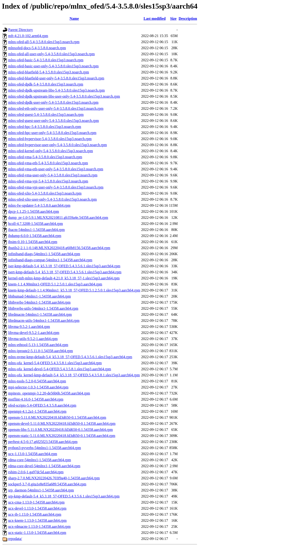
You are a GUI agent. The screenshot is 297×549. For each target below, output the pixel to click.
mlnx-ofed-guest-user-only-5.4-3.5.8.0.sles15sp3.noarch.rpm (53, 121)
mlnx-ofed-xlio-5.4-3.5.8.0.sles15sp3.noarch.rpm (45, 193)
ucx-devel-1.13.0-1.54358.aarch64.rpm (37, 508)
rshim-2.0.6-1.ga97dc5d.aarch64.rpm (36, 472)
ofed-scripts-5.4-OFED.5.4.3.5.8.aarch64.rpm (42, 405)
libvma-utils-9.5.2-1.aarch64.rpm (33, 339)
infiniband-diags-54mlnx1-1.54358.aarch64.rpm (44, 254)
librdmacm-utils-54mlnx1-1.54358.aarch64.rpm (43, 321)
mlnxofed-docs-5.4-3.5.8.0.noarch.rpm (37, 48)
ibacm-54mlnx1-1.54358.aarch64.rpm (36, 230)
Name (74, 19)
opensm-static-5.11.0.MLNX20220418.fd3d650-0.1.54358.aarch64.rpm (61, 436)
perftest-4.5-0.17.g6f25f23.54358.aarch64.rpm (43, 442)
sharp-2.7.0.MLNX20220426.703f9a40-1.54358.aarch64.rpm (54, 478)
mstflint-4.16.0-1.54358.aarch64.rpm (35, 399)
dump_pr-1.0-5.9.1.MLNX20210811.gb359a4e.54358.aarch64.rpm (58, 218)
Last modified (154, 19)
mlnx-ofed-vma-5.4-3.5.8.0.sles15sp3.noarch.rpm (45, 157)
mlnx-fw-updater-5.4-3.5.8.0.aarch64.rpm (39, 205)
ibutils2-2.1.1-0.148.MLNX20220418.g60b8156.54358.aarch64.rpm (59, 248)
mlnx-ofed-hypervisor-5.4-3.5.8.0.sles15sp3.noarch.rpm (50, 139)
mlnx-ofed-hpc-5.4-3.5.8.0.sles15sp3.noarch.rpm (44, 127)
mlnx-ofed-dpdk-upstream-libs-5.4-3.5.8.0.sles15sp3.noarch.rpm (56, 90)
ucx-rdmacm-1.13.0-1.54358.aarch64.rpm (39, 526)
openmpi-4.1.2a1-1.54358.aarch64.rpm (37, 411)
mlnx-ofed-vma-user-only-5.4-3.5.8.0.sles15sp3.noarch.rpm (52, 175)
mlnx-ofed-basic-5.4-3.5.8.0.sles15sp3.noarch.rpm (45, 60)
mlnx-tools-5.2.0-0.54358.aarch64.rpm (37, 381)
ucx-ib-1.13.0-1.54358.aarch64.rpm (34, 514)
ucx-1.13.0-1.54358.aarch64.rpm (32, 454)
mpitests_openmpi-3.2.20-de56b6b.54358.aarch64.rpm (49, 393)
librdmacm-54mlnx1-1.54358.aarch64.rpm (40, 314)
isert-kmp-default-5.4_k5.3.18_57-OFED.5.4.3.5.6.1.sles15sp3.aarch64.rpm (64, 272)
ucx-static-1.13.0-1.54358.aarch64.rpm (37, 533)
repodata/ (15, 539)
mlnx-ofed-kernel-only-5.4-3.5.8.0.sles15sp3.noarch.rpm (50, 151)
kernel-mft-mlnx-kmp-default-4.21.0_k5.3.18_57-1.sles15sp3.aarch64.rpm (64, 278)
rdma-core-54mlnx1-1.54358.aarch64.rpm (39, 460)
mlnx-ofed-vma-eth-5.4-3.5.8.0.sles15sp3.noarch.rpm (48, 163)
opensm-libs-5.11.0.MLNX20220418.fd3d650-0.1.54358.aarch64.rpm (60, 430)
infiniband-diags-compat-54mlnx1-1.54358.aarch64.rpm (50, 260)
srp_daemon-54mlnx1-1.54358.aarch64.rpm (41, 490)
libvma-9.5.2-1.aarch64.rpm (29, 327)
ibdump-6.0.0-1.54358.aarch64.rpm (34, 236)
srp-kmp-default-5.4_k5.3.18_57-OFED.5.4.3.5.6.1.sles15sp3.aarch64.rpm (63, 496)
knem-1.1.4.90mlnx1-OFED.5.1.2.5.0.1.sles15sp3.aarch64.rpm (55, 284)
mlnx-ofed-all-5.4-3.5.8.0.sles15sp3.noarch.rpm (43, 42)
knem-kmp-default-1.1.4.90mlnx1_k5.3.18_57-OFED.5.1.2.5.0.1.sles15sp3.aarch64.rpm (74, 290)
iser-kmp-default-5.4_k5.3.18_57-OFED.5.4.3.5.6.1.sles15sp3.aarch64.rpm (64, 266)
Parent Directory (20, 30)
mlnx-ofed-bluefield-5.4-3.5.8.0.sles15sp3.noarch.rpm (48, 72)
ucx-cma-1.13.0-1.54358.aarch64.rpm (36, 502)
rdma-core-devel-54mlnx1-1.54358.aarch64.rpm (44, 466)
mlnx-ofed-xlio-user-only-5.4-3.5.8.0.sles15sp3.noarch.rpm (52, 199)
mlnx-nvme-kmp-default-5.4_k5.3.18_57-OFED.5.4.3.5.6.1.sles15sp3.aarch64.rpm (70, 357)
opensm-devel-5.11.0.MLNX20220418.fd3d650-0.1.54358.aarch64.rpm (62, 423)
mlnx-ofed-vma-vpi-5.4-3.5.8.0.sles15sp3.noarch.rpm (48, 181)
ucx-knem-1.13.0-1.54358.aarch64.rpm (37, 520)
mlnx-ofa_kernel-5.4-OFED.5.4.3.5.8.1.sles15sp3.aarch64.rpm (55, 363)
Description (188, 19)
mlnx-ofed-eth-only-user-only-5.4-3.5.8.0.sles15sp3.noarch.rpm (55, 108)
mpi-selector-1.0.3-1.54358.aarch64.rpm (38, 387)
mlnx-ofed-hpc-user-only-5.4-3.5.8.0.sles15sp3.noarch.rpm (52, 133)
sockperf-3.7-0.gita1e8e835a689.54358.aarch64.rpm (47, 484)
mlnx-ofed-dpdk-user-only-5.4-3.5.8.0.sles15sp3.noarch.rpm (53, 102)
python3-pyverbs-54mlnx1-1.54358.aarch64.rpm (44, 448)
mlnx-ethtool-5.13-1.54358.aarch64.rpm (38, 345)
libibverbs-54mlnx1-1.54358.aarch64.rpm (39, 302)
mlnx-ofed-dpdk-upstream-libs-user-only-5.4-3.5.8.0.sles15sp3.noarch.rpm (64, 96)
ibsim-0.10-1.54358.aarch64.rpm (32, 242)
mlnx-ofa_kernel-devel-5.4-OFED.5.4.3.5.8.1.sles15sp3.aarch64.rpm (59, 369)
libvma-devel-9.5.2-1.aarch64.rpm (33, 333)
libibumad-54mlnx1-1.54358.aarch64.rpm (39, 296)
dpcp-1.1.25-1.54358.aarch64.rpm (33, 211)
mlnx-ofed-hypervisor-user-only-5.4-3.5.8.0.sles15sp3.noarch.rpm (57, 145)
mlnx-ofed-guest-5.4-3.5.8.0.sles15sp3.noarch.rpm (46, 115)
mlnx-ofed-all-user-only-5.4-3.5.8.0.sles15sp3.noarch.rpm (51, 54)
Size (173, 19)
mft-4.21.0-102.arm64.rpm (28, 36)
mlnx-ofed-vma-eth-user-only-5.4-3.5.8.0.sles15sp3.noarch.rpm (55, 169)
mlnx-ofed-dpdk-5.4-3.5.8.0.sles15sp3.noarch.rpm (45, 84)
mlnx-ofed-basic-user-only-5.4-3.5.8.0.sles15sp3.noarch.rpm (53, 66)
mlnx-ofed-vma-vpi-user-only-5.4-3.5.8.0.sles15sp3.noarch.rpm (55, 187)
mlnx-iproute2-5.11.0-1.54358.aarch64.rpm (40, 351)
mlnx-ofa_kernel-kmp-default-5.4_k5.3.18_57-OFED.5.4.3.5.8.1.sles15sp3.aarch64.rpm (74, 375)
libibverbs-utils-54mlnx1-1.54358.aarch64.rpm (43, 308)
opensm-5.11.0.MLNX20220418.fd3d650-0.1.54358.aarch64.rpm (57, 417)
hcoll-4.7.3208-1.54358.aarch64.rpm (35, 224)
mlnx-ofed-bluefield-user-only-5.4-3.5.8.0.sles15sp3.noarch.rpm (56, 78)
